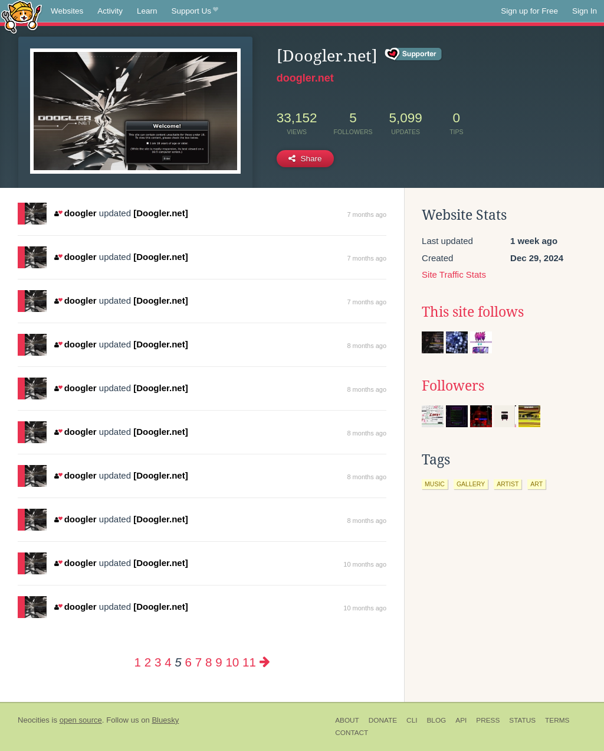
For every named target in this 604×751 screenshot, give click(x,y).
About (347, 720)
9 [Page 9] (218, 662)
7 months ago (366, 214)
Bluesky (165, 720)
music (435, 483)
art (536, 483)
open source (81, 720)
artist (507, 483)
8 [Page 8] (208, 662)
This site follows (473, 312)
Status (522, 720)
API (461, 720)
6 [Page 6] (188, 662)
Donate (383, 720)
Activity (110, 10)
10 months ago (364, 564)
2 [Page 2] (148, 662)
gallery (471, 483)
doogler (75, 213)
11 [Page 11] (249, 662)
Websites (67, 10)
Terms (557, 720)
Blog (436, 720)
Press (488, 720)
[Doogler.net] (160, 213)
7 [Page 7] (198, 662)
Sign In (584, 10)
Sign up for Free (529, 10)
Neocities (34, 720)
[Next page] (265, 662)
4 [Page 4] (168, 662)
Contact (351, 733)
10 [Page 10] (232, 662)
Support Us (195, 11)
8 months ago (366, 345)
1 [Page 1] (137, 662)
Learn (147, 10)
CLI (411, 720)
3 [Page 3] (158, 662)
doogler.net (305, 78)
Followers (453, 386)
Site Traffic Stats (454, 274)
